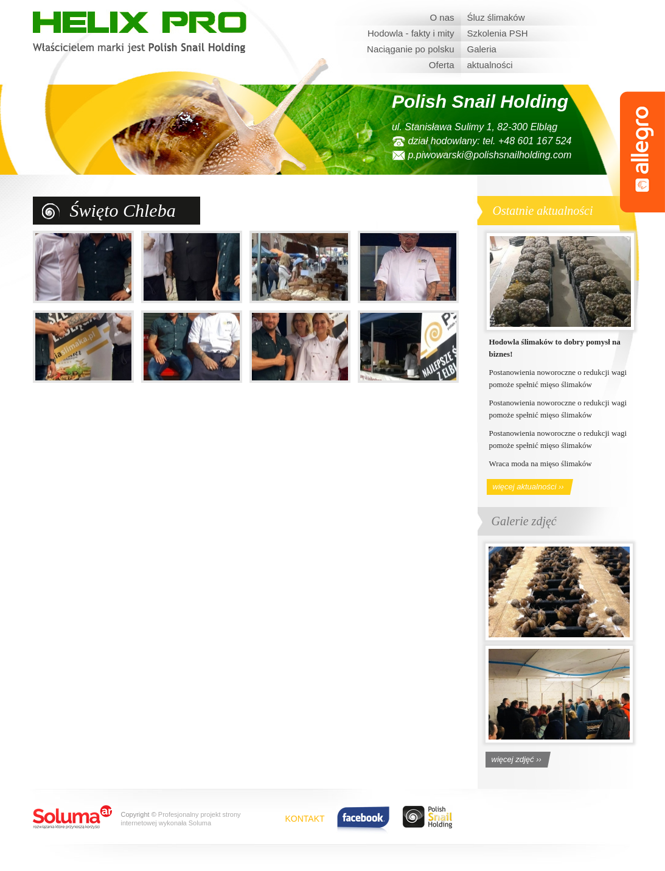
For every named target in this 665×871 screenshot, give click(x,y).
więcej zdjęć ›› (516, 759)
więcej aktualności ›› (528, 486)
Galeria (481, 49)
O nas (442, 17)
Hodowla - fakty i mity (410, 33)
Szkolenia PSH (497, 33)
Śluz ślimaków (496, 17)
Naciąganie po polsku (410, 49)
